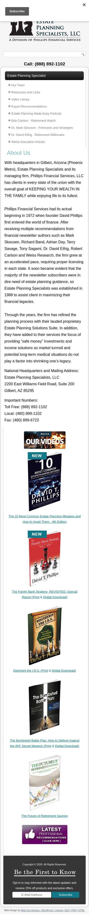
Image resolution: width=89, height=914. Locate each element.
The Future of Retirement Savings (44, 816)
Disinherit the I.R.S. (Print (30, 670)
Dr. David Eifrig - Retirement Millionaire (38, 135)
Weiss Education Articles (28, 142)
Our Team (18, 85)
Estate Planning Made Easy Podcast (36, 113)
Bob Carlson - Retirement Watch (33, 120)
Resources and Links (25, 92)
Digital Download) (55, 597)
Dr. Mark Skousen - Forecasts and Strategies (42, 127)
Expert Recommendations (29, 106)
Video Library (20, 99)
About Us (18, 153)
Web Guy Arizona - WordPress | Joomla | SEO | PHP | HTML (53, 910)
